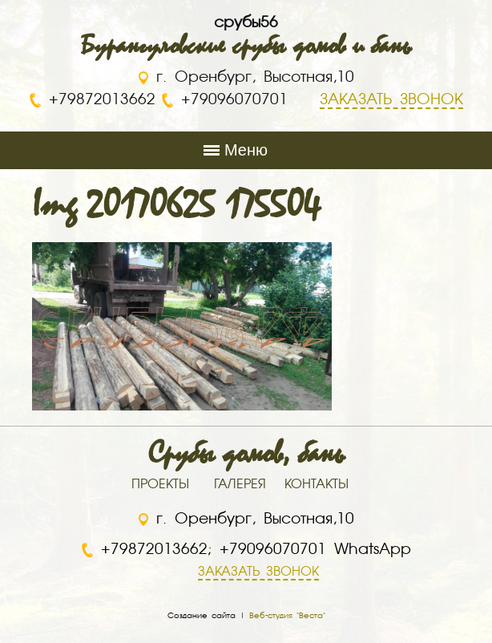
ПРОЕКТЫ (160, 485)
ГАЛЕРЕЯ (240, 485)
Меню (246, 150)
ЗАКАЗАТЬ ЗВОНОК (258, 572)
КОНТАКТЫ (316, 485)
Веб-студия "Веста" (287, 616)
